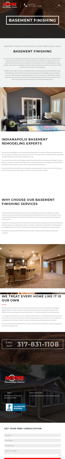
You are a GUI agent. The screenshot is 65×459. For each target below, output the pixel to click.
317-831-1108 (38, 339)
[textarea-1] (32, 452)
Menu (59, 5)
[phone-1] (32, 446)
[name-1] (32, 436)
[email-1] (32, 441)
